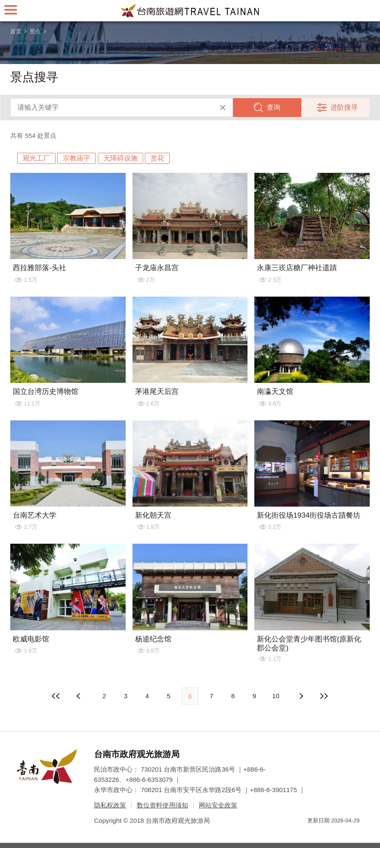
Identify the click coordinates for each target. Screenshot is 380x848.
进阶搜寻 (344, 107)
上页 (300, 696)
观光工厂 (36, 158)
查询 (273, 107)
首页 (15, 31)
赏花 (157, 158)
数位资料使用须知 (162, 805)
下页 (79, 696)
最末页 (323, 696)
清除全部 (222, 107)
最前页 (56, 696)
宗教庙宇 (76, 158)
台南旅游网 (190, 10)
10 (276, 695)
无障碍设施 (120, 158)
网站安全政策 (218, 805)
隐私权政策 (110, 805)
